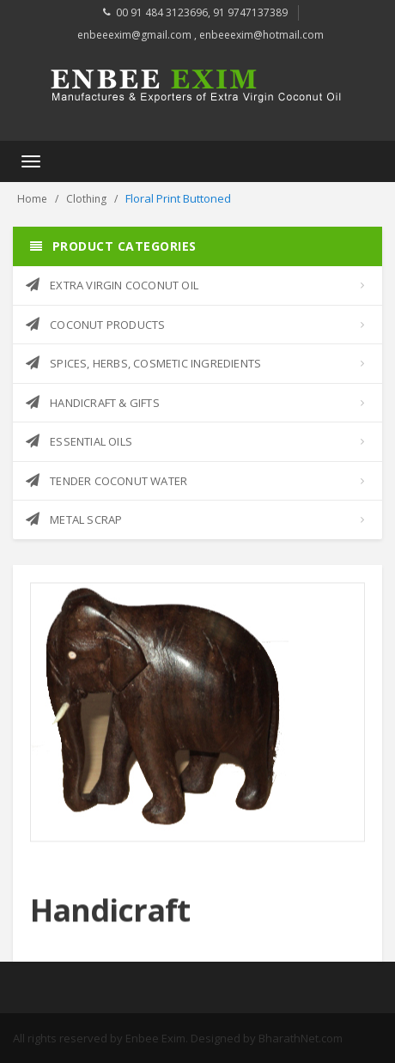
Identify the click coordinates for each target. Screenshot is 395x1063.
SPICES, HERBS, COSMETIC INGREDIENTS (143, 363)
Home (32, 198)
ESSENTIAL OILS (79, 441)
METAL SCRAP (74, 519)
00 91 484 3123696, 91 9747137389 (202, 12)
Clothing (86, 198)
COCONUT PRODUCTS (95, 324)
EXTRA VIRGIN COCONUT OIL (112, 285)
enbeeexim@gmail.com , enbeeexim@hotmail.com (200, 34)
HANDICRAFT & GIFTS (93, 402)
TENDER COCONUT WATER (106, 481)
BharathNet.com (300, 1038)
